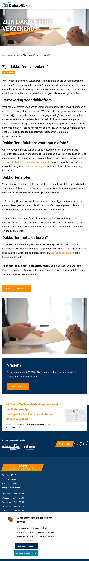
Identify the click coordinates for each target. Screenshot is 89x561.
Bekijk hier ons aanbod (62, 253)
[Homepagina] (16, 4)
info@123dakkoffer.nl (11, 488)
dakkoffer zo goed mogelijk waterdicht (30, 162)
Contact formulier (18, 386)
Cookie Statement (27, 541)
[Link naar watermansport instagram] (77, 444)
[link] (11, 447)
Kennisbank (14, 55)
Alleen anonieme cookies (26, 546)
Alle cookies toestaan (24, 553)
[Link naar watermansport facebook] (84, 444)
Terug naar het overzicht (16, 288)
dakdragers (40, 166)
